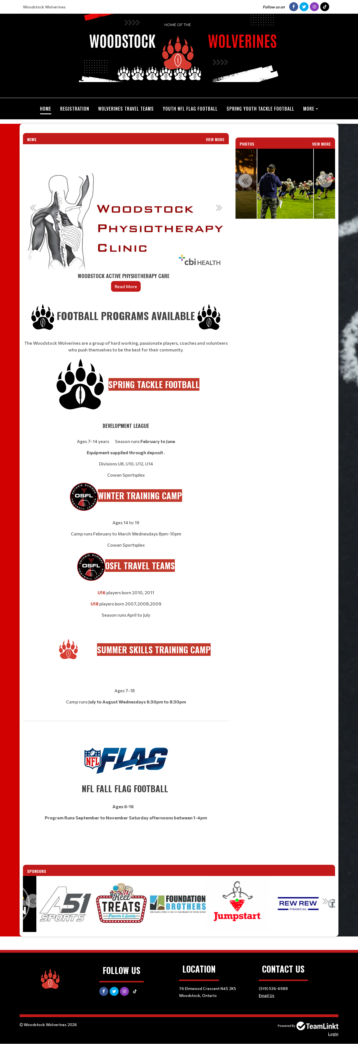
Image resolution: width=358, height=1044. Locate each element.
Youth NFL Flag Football (190, 108)
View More (215, 139)
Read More (126, 286)
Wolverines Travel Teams (126, 108)
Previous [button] (33, 208)
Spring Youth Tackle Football (260, 108)
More (308, 108)
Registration (74, 108)
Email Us (266, 995)
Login (333, 1033)
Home (45, 108)
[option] (126, 221)
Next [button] (219, 208)
